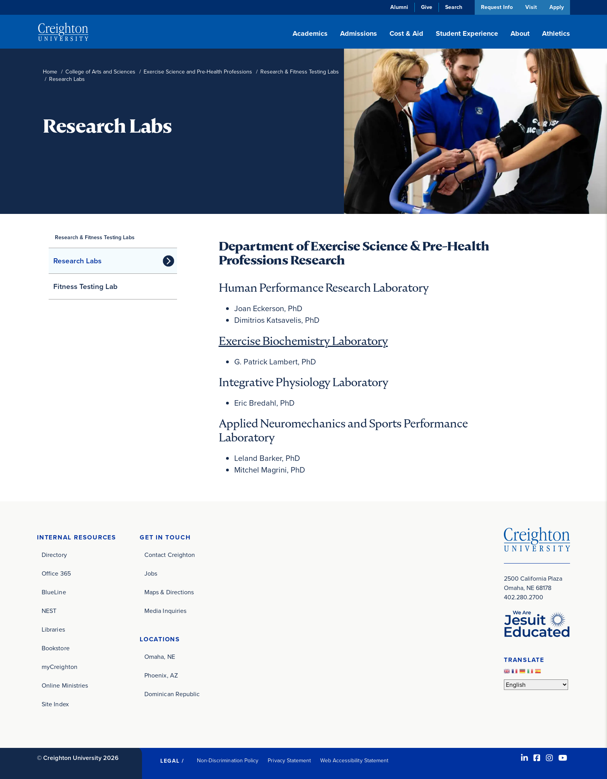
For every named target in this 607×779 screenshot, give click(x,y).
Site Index (55, 703)
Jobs (150, 573)
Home (50, 71)
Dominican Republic (172, 693)
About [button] (520, 33)
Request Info (496, 7)
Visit (531, 7)
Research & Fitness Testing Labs (299, 71)
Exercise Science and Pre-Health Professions (198, 71)
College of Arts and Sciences (100, 71)
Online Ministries (65, 685)
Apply (556, 7)
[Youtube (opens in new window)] (563, 757)
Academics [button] (310, 33)
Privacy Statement (289, 760)
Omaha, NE (159, 656)
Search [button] (452, 7)
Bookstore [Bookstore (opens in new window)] (56, 647)
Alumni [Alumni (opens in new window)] (398, 7)
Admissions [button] (358, 33)
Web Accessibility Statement (354, 760)
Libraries (53, 629)
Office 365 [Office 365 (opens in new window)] (56, 573)
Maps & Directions (169, 591)
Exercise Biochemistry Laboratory (303, 340)
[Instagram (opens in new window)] (549, 757)
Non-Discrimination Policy (228, 760)
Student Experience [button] (467, 33)
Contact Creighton (169, 554)
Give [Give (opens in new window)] (426, 7)
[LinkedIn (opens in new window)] (524, 757)
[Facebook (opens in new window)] (537, 757)
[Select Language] (536, 684)
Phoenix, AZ (161, 674)
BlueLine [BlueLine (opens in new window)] (54, 591)
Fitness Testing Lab (85, 286)
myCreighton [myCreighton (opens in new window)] (59, 666)
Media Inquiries (165, 610)
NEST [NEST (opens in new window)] (49, 610)
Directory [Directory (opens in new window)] (54, 554)
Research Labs (77, 260)
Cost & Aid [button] (406, 33)
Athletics (556, 33)
